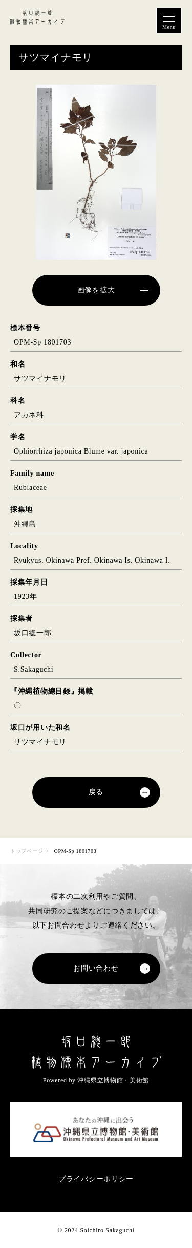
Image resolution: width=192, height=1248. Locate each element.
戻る (96, 792)
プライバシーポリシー (96, 1179)
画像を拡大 (96, 290)
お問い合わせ (95, 968)
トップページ (26, 851)
